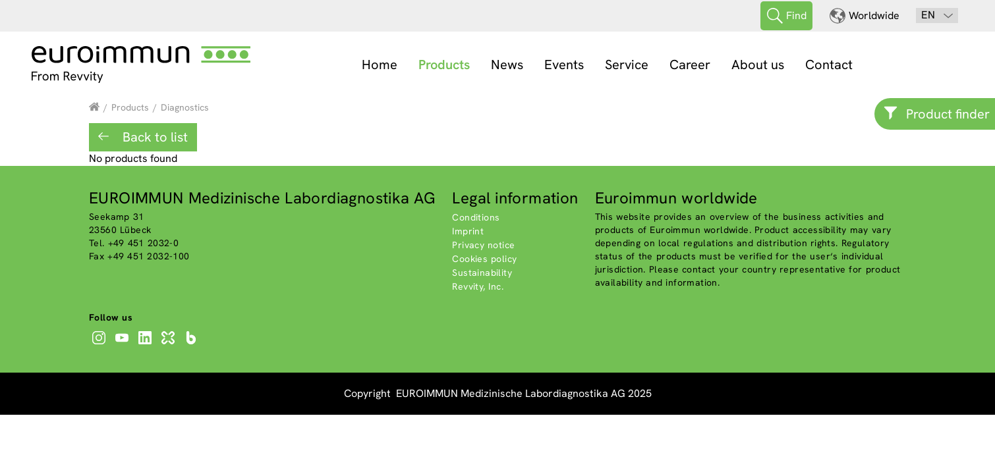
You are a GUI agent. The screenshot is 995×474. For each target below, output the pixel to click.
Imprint (468, 231)
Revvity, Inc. (477, 286)
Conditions (475, 217)
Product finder (948, 113)
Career (689, 64)
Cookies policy (484, 259)
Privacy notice (483, 245)
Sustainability (482, 272)
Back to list (153, 136)
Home (379, 64)
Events (564, 64)
